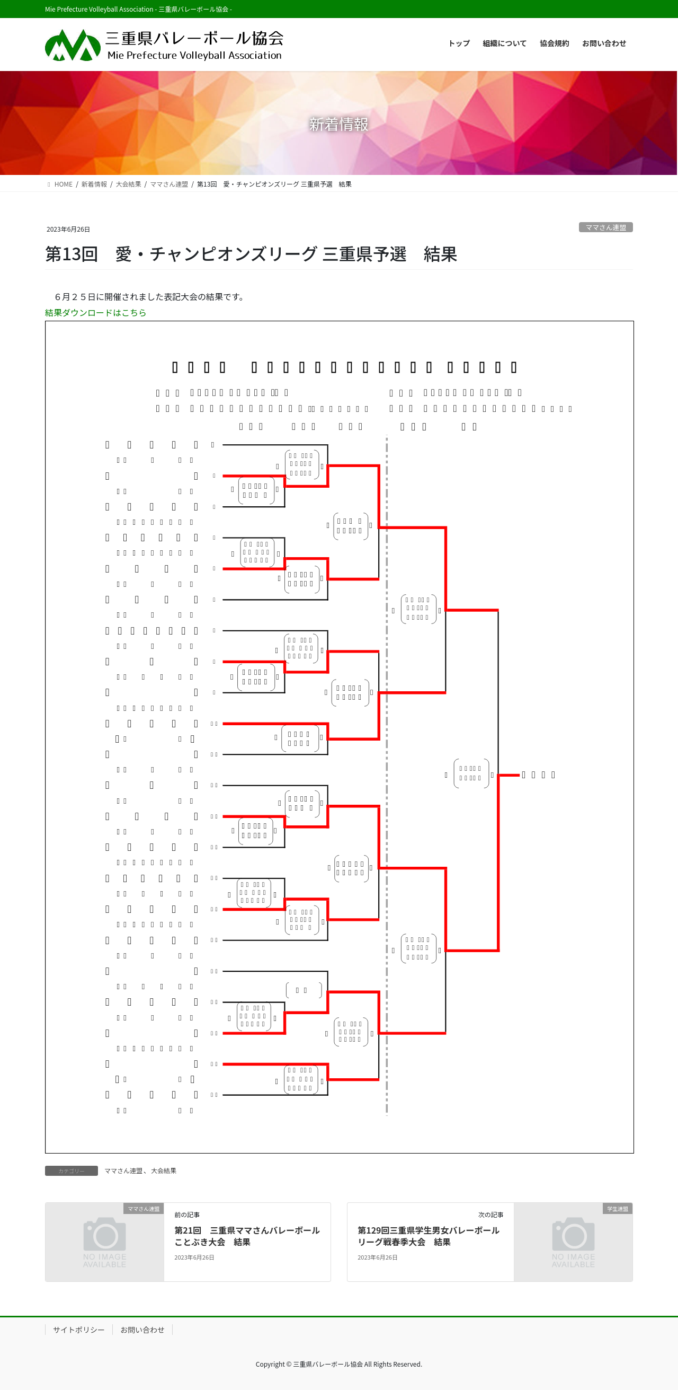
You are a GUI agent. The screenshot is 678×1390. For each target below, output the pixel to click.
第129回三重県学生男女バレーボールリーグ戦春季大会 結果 (428, 1236)
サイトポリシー (79, 1329)
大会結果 (163, 1170)
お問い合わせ (142, 1329)
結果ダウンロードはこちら (96, 312)
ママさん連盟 (605, 227)
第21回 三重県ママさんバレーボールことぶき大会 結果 (247, 1236)
